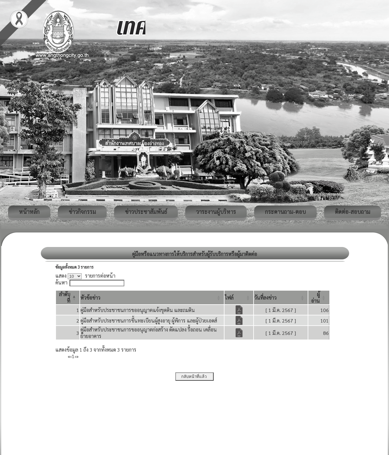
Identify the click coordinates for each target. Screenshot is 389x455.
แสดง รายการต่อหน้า (85, 275)
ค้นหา (61, 282)
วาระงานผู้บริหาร (216, 211)
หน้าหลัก (29, 211)
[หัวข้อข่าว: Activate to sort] (152, 297)
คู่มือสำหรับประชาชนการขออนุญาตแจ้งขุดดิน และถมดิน (137, 310)
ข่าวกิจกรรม (82, 211)
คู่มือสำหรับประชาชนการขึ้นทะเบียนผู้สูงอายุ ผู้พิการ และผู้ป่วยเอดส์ (148, 320)
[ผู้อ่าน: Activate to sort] (318, 297)
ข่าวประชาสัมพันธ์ (146, 211)
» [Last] (77, 356)
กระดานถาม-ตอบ (285, 211)
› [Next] (75, 356)
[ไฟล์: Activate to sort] (238, 297)
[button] (90, 297)
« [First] (69, 356)
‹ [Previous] (71, 356)
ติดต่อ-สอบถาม (352, 211)
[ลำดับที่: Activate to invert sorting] (67, 297)
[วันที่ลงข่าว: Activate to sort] (281, 297)
